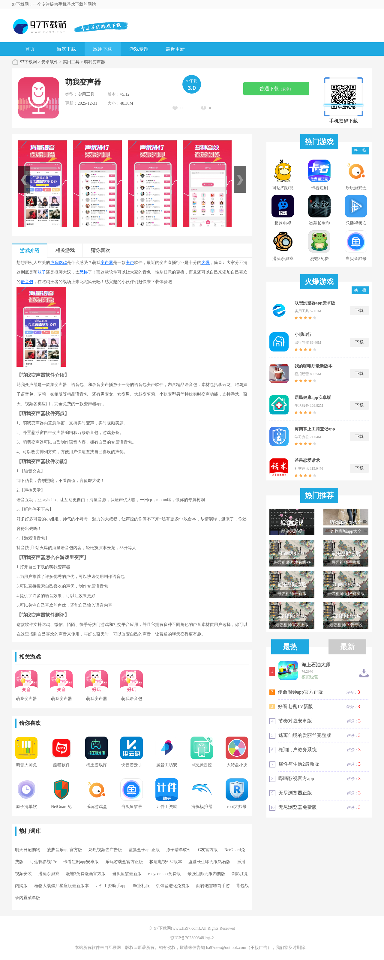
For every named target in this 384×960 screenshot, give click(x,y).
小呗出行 (303, 334)
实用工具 (71, 62)
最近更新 (175, 49)
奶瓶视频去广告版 (105, 850)
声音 (54, 262)
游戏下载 (66, 49)
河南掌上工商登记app (315, 429)
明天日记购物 (27, 850)
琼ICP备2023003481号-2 (192, 938)
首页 (30, 49)
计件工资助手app (110, 886)
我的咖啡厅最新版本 (313, 366)
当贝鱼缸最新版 (127, 874)
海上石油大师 (316, 664)
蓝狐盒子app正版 (144, 850)
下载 (359, 310)
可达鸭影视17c (43, 862)
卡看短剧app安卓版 (81, 862)
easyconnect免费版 (164, 874)
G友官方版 (208, 850)
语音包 (27, 282)
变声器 (106, 262)
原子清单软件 (178, 850)
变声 (130, 262)
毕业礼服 (141, 886)
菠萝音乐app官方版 (64, 850)
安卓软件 (49, 62)
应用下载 (102, 49)
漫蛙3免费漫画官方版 (86, 874)
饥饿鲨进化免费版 (173, 886)
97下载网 (28, 62)
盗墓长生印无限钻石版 (209, 862)
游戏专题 (138, 49)
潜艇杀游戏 (48, 874)
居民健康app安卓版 (313, 397)
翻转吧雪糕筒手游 (213, 886)
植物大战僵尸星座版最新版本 (61, 886)
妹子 (42, 272)
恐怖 (84, 272)
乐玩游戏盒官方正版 (124, 862)
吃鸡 (62, 262)
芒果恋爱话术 (307, 460)
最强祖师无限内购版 (206, 874)
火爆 (205, 262)
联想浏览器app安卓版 (315, 303)
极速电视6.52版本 (165, 862)
